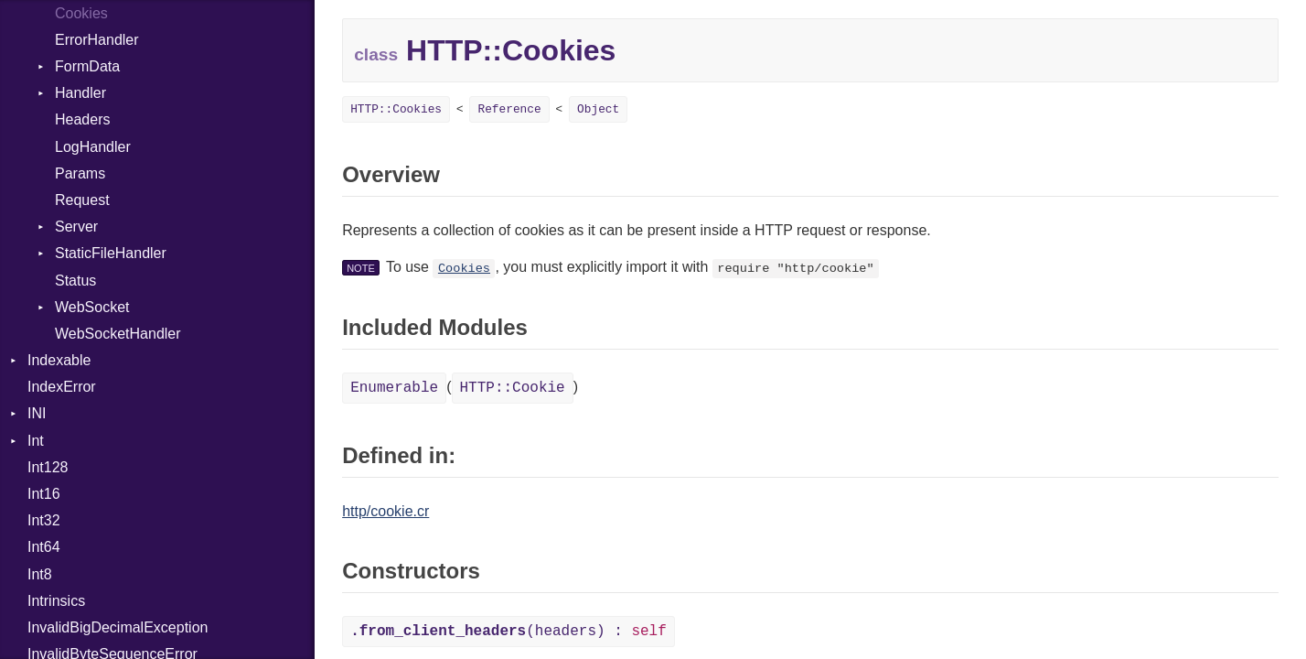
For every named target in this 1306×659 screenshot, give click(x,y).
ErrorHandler (97, 40)
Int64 (43, 547)
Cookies (464, 268)
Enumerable (394, 388)
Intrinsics (56, 601)
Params (80, 173)
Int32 (43, 520)
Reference (509, 109)
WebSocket (92, 307)
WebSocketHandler (118, 333)
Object (598, 109)
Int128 (47, 467)
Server (76, 226)
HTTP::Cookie (512, 388)
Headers (82, 119)
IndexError (61, 386)
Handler (80, 93)
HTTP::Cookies (396, 109)
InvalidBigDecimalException (117, 627)
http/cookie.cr (385, 511)
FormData (87, 66)
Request (82, 200)
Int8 (39, 574)
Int (35, 440)
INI (36, 413)
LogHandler (93, 147)
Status (75, 280)
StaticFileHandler (110, 253)
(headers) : (508, 631)
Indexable (59, 360)
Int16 (43, 494)
